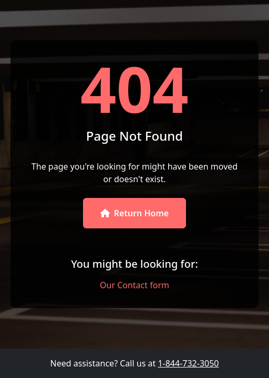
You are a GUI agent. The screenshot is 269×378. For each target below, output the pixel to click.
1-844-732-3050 (188, 363)
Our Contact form (134, 285)
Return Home (134, 213)
